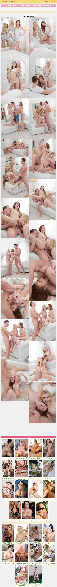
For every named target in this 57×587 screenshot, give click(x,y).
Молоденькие (29, 14)
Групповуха (34, 14)
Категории (46, 1)
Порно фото (53, 1)
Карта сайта (24, 581)
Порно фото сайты (30, 581)
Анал (25, 14)
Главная (20, 581)
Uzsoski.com (36, 581)
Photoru (8, 2)
